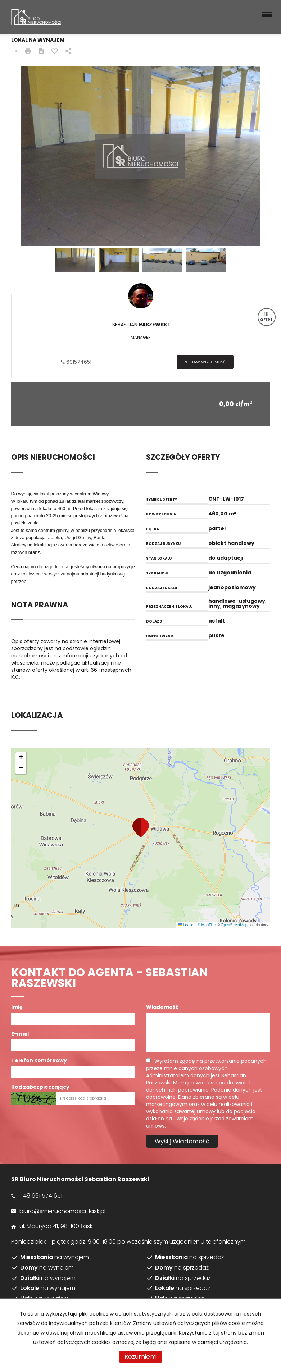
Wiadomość (162, 1007)
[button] (140, 828)
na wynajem (54, 1257)
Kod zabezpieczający (40, 1087)
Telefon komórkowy (39, 1060)
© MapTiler (207, 925)
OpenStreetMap (234, 925)
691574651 (76, 362)
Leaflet (186, 925)
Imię (17, 1007)
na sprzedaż (189, 1257)
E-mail (20, 1033)
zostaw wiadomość (205, 362)
